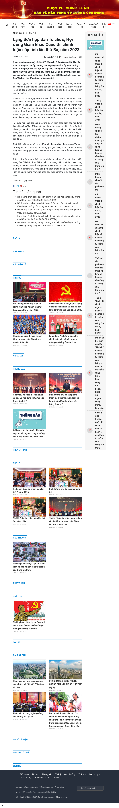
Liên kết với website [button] (88, 788)
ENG (113, 24)
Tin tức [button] (23, 25)
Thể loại (17, 596)
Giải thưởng (20, 537)
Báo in (16, 238)
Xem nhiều (95, 35)
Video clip (18, 355)
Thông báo (19, 369)
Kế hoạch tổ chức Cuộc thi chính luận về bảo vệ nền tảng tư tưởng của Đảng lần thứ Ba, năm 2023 (99, 75)
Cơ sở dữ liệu (20, 739)
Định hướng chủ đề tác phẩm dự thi (99, 182)
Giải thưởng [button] (50, 25)
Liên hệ (17, 766)
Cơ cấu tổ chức (21, 752)
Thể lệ (16, 463)
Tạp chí (17, 642)
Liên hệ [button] (104, 25)
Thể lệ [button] (41, 25)
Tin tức (30, 33)
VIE (109, 24)
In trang (63, 57)
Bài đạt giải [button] (69, 25)
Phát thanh (19, 583)
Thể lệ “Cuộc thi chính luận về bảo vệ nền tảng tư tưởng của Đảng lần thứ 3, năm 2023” (99, 315)
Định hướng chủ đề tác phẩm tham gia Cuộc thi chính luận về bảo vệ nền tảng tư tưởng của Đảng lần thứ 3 (99, 146)
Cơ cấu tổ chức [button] (93, 25)
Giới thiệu (18, 251)
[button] (7, 25)
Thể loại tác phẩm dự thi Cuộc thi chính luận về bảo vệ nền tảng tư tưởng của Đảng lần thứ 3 (99, 276)
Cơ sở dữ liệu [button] (81, 25)
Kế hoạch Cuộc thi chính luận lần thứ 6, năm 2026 (99, 205)
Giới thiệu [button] (14, 25)
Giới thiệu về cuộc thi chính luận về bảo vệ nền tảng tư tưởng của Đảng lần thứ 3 (99, 237)
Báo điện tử (19, 264)
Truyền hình (20, 450)
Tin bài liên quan (27, 192)
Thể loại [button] (60, 25)
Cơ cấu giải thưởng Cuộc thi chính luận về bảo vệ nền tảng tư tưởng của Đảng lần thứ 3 (99, 430)
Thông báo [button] (32, 25)
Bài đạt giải (19, 655)
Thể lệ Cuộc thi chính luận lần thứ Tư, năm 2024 (99, 110)
